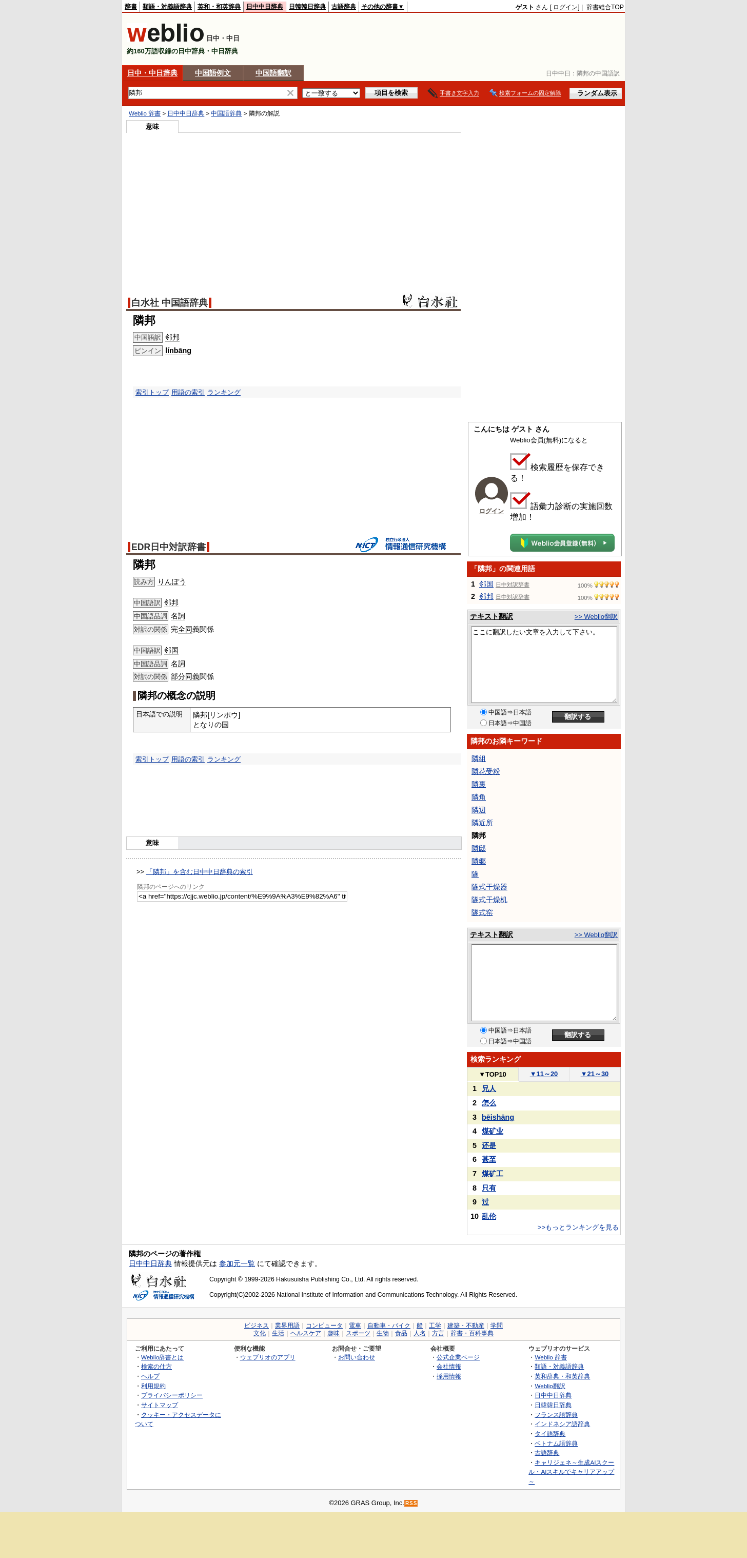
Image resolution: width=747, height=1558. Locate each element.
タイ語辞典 (550, 1433)
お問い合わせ (356, 1357)
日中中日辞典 (264, 7)
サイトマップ (159, 1404)
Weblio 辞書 (145, 113)
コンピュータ (324, 1325)
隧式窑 (482, 912)
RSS (411, 1503)
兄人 (489, 1088)
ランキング (224, 392)
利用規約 (153, 1385)
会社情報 (449, 1366)
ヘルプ (150, 1376)
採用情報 (449, 1376)
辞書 (131, 7)
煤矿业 (492, 1131)
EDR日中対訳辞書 (168, 547)
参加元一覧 (237, 1263)
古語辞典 (343, 7)
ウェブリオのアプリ (268, 1357)
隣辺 (478, 810)
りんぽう (172, 581)
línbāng (178, 350)
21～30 (595, 1074)
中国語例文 (213, 73)
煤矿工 (492, 1174)
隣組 (478, 758)
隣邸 (478, 848)
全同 (185, 629)
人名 (420, 1333)
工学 (435, 1325)
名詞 (178, 616)
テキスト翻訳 (491, 616)
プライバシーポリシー (172, 1395)
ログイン (565, 7)
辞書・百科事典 (472, 1333)
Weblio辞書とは (162, 1357)
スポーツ (358, 1333)
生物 (383, 1333)
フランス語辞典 (556, 1414)
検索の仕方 (156, 1366)
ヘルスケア (305, 1333)
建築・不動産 (465, 1325)
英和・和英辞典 (219, 7)
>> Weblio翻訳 (596, 616)
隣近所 (482, 823)
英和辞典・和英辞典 (562, 1376)
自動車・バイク (388, 1325)
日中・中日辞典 (152, 73)
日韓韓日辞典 (307, 7)
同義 (192, 676)
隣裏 (478, 784)
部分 (178, 676)
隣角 (478, 797)
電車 (355, 1325)
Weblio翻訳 (550, 1385)
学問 (496, 1325)
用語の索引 (188, 392)
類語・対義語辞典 (167, 7)
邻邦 (172, 337)
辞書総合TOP (605, 7)
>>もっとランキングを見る (578, 1227)
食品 (401, 1333)
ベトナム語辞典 (556, 1443)
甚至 (489, 1159)
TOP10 (492, 1074)
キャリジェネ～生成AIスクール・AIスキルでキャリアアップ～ (571, 1472)
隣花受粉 (485, 771)
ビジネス (256, 1325)
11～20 (544, 1074)
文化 (259, 1333)
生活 (278, 1333)
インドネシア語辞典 (562, 1423)
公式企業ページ (458, 1357)
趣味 (333, 1333)
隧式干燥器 (489, 887)
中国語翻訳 (273, 73)
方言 (438, 1333)
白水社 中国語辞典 (169, 303)
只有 (489, 1188)
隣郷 (478, 861)
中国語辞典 (226, 113)
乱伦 (489, 1216)
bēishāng (498, 1117)
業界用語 (287, 1325)
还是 (489, 1145)
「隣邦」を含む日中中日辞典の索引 (199, 871)
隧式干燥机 (489, 899)
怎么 (489, 1103)
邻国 (171, 650)
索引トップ (152, 392)
